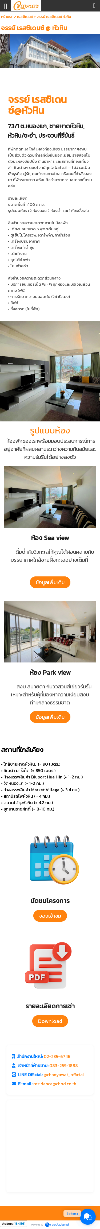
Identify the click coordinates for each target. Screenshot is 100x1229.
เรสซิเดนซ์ (25, 17)
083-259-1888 (63, 1065)
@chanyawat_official (63, 1074)
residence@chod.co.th (54, 1083)
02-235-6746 (57, 1056)
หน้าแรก (7, 17)
